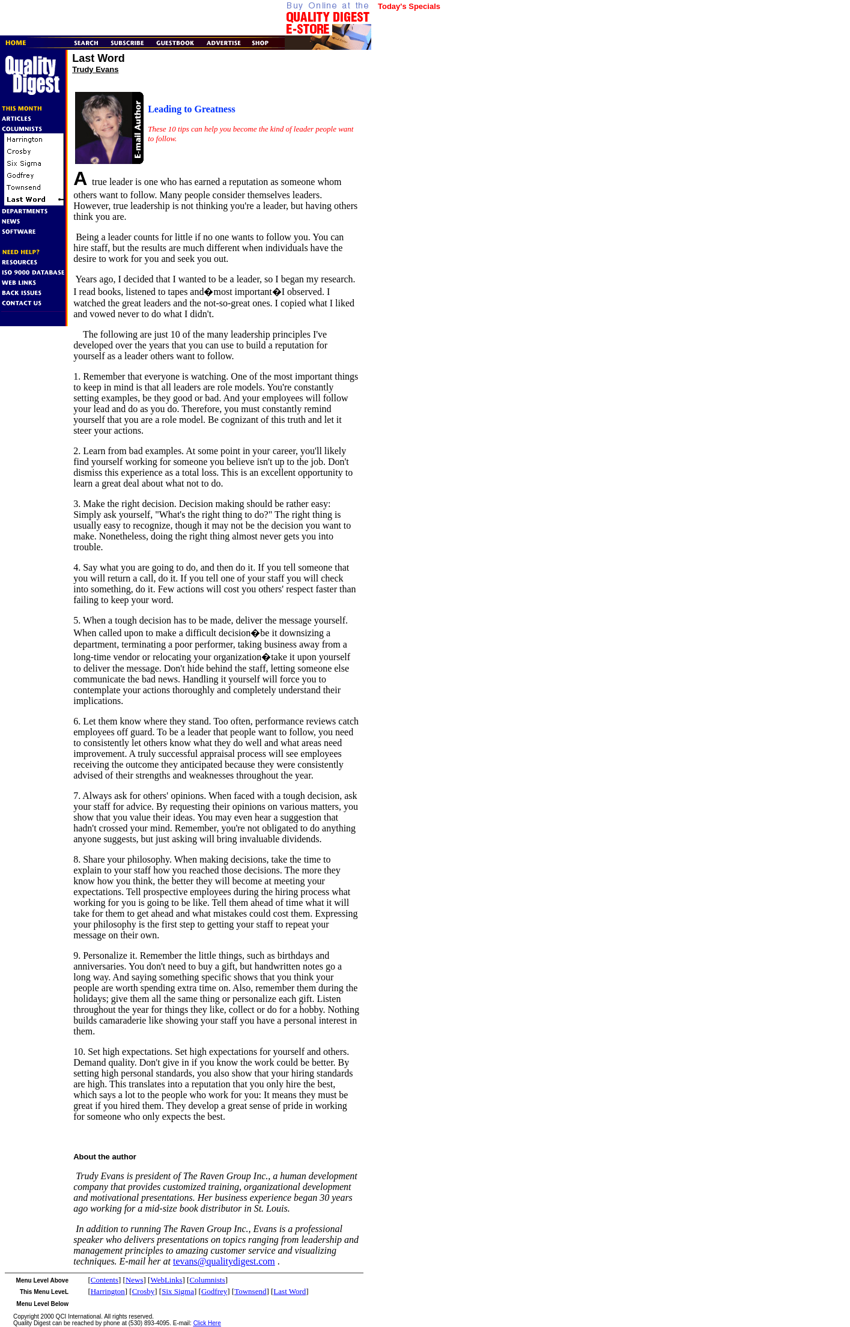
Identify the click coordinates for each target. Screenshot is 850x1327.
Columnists (207, 1279)
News (135, 1279)
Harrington (108, 1291)
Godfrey (214, 1291)
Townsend (250, 1291)
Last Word (289, 1291)
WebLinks (166, 1279)
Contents (104, 1279)
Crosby (143, 1291)
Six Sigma (178, 1291)
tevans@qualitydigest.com (224, 1261)
